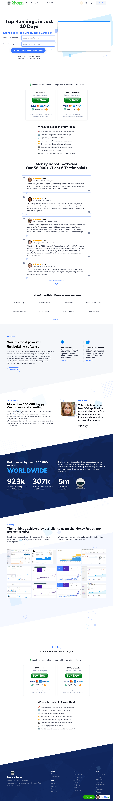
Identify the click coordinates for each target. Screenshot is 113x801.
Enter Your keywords (11, 44)
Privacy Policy (78, 774)
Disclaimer (77, 790)
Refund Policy (78, 777)
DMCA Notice (100, 774)
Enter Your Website (10, 38)
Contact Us (50, 3)
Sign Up (54, 792)
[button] (40, 109)
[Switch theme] (81, 3)
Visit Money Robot (13, 785)
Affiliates (54, 786)
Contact (54, 774)
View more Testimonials (56, 283)
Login (91, 3)
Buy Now (89, 797)
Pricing (33, 3)
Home (28, 3)
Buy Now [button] (14, 370)
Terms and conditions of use (100, 784)
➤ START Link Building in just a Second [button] (28, 50)
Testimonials (41, 3)
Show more (56, 319)
